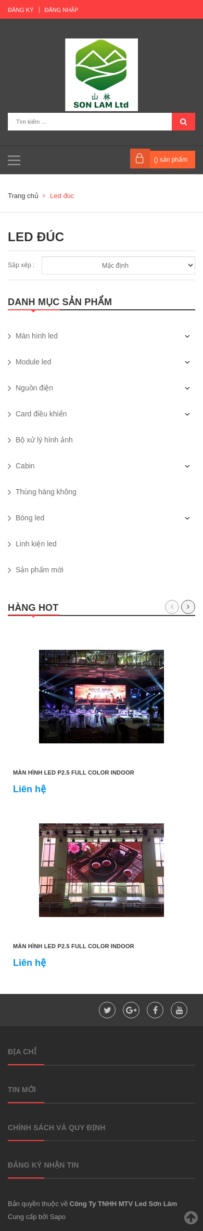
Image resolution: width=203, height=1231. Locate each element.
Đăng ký (21, 10)
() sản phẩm (170, 159)
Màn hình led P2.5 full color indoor (73, 772)
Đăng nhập (62, 10)
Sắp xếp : (21, 265)
